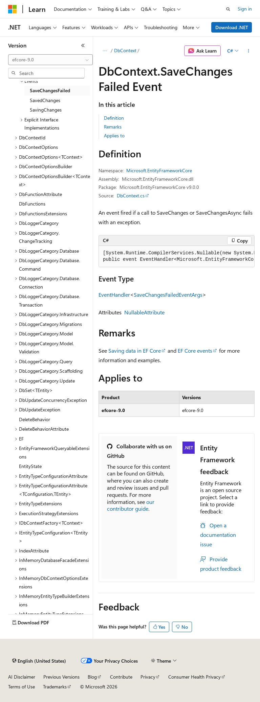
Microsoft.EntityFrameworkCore (159, 170)
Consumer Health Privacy (194, 677)
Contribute (121, 677)
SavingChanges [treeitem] (46, 109)
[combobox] (50, 59)
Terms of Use (21, 686)
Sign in (245, 8)
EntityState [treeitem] (30, 466)
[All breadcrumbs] (104, 50)
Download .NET (231, 27)
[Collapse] (83, 45)
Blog (92, 677)
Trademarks (55, 686)
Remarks (113, 126)
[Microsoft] (12, 9)
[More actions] (249, 50)
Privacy (147, 677)
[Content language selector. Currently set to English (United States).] (39, 661)
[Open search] (228, 9)
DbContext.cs (131, 195)
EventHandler (114, 294)
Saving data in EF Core (134, 350)
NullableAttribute (144, 312)
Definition (114, 118)
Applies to (114, 135)
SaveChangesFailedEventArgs (168, 294)
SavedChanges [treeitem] (45, 100)
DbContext (125, 50)
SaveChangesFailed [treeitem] (50, 90)
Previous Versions (61, 677)
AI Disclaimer (21, 677)
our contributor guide (130, 505)
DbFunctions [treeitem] (32, 203)
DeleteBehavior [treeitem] (34, 419)
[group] (177, 256)
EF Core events (195, 350)
